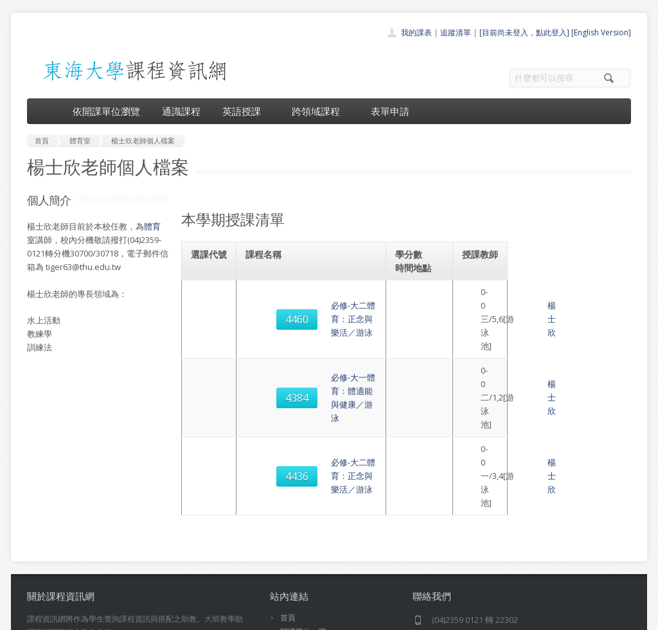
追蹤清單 (455, 32)
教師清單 (295, 580)
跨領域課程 (320, 111)
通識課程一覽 (303, 524)
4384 (211, 337)
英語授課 (246, 111)
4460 (211, 299)
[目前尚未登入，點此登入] (524, 32)
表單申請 (390, 111)
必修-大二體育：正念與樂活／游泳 (314, 299)
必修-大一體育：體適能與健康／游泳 (319, 337)
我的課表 (416, 32)
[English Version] (601, 32)
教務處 (242, 617)
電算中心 (202, 617)
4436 (211, 375)
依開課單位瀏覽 (106, 111)
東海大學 (38, 617)
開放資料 (295, 566)
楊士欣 (489, 299)
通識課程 (181, 111)
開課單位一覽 (303, 510)
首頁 (288, 496)
